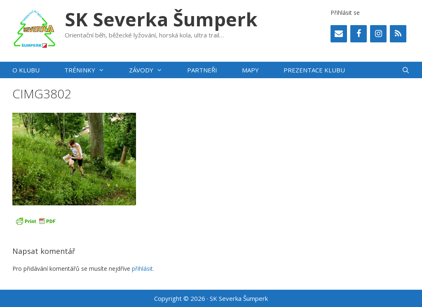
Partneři (202, 70)
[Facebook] (358, 33)
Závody (152, 70)
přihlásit (142, 268)
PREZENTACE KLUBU (314, 70)
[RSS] (398, 33)
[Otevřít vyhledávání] (405, 70)
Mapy (250, 70)
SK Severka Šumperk (161, 19)
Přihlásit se (345, 12)
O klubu (26, 70)
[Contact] (339, 33)
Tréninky (90, 70)
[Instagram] (378, 33)
